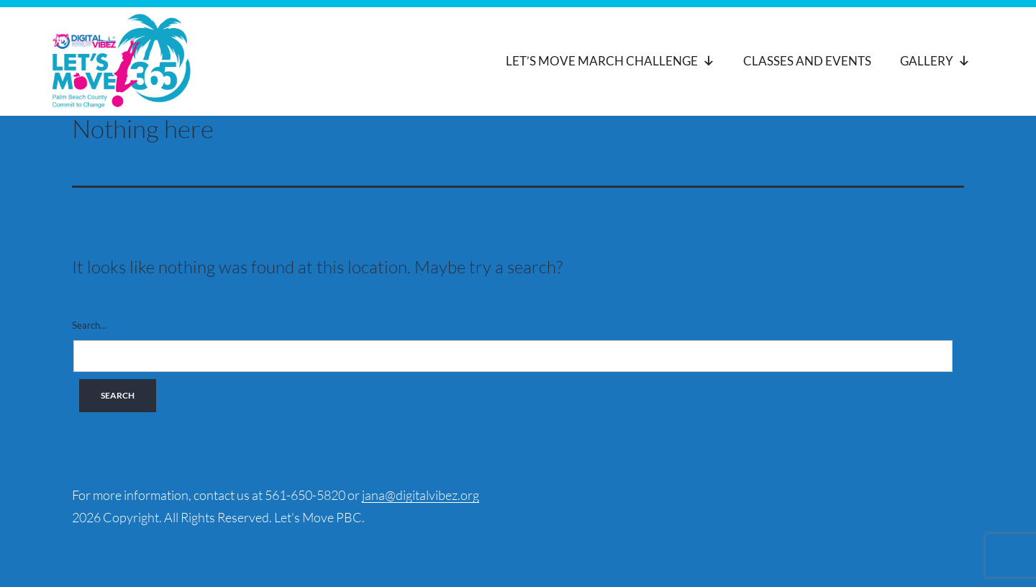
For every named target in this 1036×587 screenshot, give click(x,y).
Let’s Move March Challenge (610, 61)
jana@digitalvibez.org (420, 495)
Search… (89, 325)
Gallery (935, 61)
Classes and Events (807, 60)
